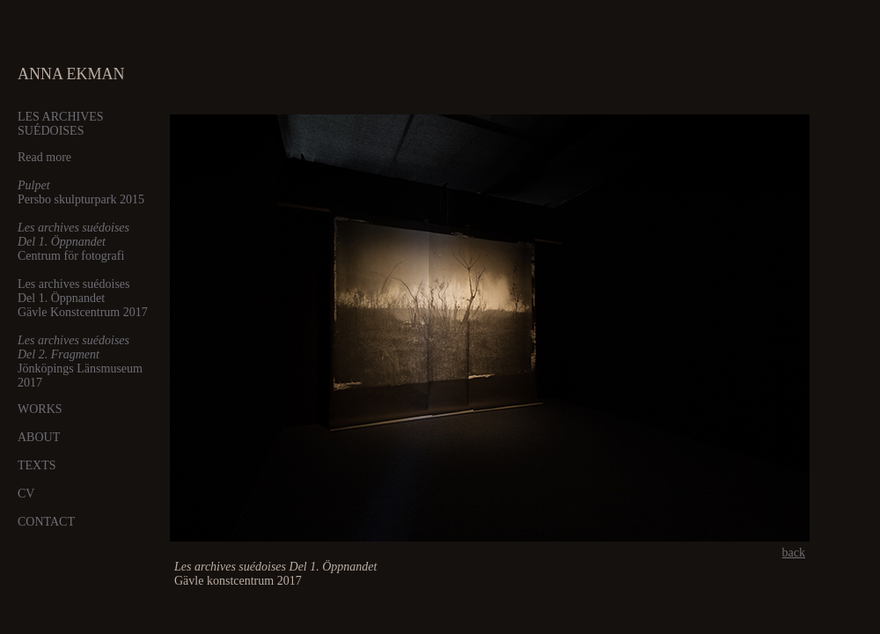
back (793, 552)
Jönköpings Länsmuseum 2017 (80, 361)
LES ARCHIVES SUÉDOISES (61, 123)
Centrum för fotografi (73, 241)
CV (26, 493)
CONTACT (46, 521)
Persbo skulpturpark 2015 (81, 192)
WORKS (40, 409)
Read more (44, 157)
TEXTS (37, 465)
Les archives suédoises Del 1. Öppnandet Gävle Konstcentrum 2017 (83, 298)
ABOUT (39, 437)
